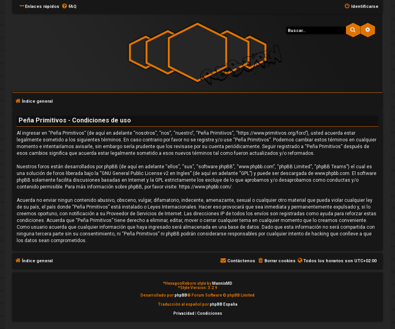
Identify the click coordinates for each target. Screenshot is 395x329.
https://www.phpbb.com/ (205, 187)
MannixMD (222, 283)
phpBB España (223, 304)
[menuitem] (68, 6)
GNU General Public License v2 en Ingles (146, 173)
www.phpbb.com (332, 173)
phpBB (181, 295)
